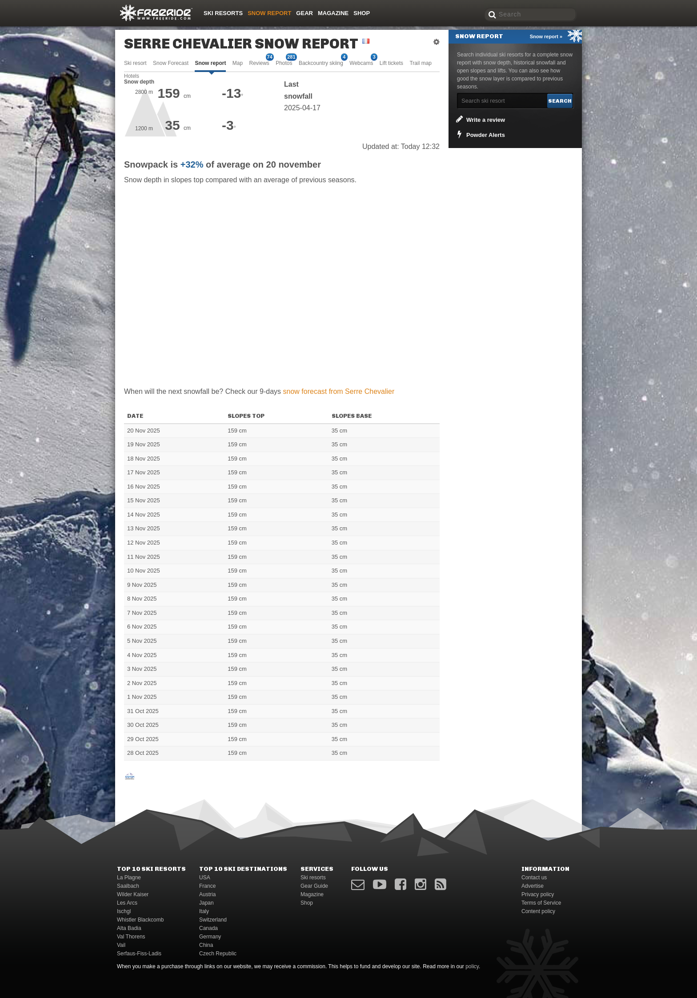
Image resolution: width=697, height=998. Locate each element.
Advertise (532, 886)
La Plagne (129, 877)
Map (237, 63)
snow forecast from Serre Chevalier (339, 391)
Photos (284, 62)
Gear (304, 13)
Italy (204, 911)
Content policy (538, 911)
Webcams (361, 62)
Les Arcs (127, 903)
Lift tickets (391, 63)
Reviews (259, 62)
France (207, 886)
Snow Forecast (170, 63)
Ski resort (135, 63)
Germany (210, 937)
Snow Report (269, 13)
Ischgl (124, 911)
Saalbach (128, 886)
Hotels (131, 76)
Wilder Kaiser (132, 894)
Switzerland (213, 920)
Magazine (333, 13)
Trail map (420, 63)
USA (204, 877)
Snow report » (546, 36)
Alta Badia (129, 928)
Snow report (210, 63)
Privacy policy (537, 894)
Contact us (534, 877)
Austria (207, 894)
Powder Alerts (479, 134)
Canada (208, 928)
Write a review (479, 119)
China (206, 945)
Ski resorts (223, 13)
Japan (206, 903)
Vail (121, 945)
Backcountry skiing (321, 62)
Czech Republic (217, 953)
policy (472, 966)
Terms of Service (541, 903)
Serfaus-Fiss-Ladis (139, 953)
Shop (361, 13)
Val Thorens (131, 937)
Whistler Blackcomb (140, 920)
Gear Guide (314, 886)
